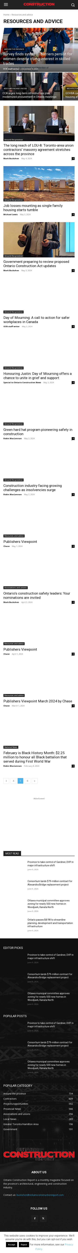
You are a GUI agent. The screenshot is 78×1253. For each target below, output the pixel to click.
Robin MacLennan (12, 438)
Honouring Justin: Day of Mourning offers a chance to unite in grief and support (37, 376)
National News (10, 747)
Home (6, 14)
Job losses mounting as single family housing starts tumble (33, 208)
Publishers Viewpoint (20, 542)
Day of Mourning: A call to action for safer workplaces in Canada (36, 320)
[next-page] (34, 781)
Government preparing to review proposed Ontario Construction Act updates (36, 264)
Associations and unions (15, 89)
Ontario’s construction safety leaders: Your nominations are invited (36, 595)
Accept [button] (11, 1244)
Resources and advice (14, 536)
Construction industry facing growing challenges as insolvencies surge (32, 488)
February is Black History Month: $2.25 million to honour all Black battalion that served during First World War (35, 757)
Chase (6, 546)
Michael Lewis (10, 214)
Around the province (14, 49)
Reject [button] (24, 1244)
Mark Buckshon (11, 158)
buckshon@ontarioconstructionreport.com (40, 1194)
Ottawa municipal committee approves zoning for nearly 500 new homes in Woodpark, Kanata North (49, 904)
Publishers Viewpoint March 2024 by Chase (37, 701)
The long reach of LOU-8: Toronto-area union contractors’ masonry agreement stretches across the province (38, 149)
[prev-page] (6, 781)
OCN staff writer (11, 326)
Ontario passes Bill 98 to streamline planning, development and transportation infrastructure (50, 923)
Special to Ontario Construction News (22, 382)
